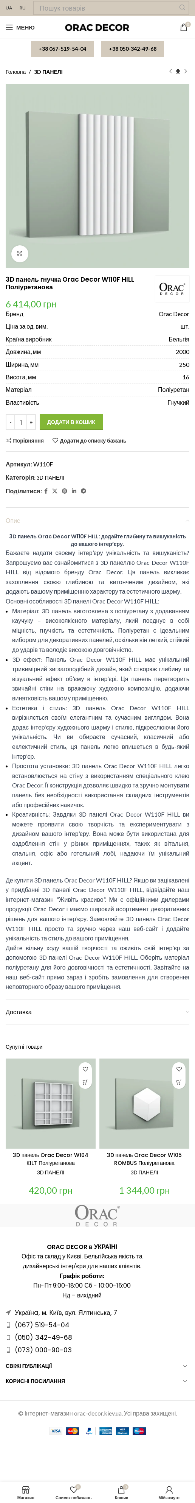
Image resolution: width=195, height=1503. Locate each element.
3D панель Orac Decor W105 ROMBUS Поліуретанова (144, 1159)
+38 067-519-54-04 (62, 48)
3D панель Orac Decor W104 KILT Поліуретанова (50, 1159)
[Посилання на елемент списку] (97, 1325)
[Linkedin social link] (74, 491)
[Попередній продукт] (170, 71)
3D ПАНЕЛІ (48, 72)
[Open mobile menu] (20, 27)
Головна (16, 72)
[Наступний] (185, 71)
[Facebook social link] (46, 491)
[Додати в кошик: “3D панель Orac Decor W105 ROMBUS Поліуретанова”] (179, 1082)
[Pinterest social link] (65, 491)
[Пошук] (111, 8)
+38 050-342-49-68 (132, 48)
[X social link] (55, 491)
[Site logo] (98, 26)
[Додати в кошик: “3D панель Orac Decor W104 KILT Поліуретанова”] (85, 1082)
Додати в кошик (71, 421)
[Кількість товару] (20, 422)
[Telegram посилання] (83, 491)
